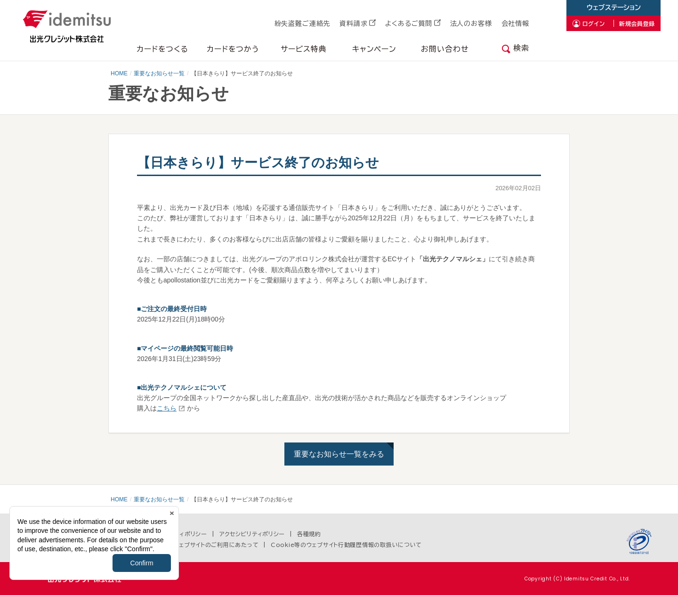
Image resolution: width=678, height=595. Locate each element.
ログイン (593, 23)
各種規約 (309, 534)
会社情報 (515, 23)
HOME (119, 73)
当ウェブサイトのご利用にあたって (213, 544)
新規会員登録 (637, 23)
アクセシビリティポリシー (252, 534)
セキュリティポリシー (180, 534)
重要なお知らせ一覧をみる (339, 454)
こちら (167, 408)
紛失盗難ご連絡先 (302, 23)
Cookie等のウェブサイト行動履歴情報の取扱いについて (346, 544)
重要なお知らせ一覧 (159, 73)
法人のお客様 (471, 23)
